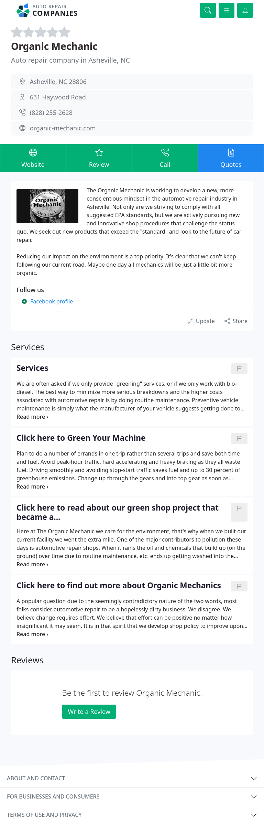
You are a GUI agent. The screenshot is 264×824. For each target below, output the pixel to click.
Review (99, 158)
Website (33, 158)
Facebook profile (51, 301)
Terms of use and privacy (44, 814)
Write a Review (89, 711)
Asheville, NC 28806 (58, 81)
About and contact (36, 778)
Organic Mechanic (54, 46)
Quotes (231, 158)
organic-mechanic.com (63, 128)
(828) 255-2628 (51, 112)
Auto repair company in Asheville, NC (70, 60)
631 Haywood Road (58, 97)
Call (165, 158)
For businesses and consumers (53, 796)
